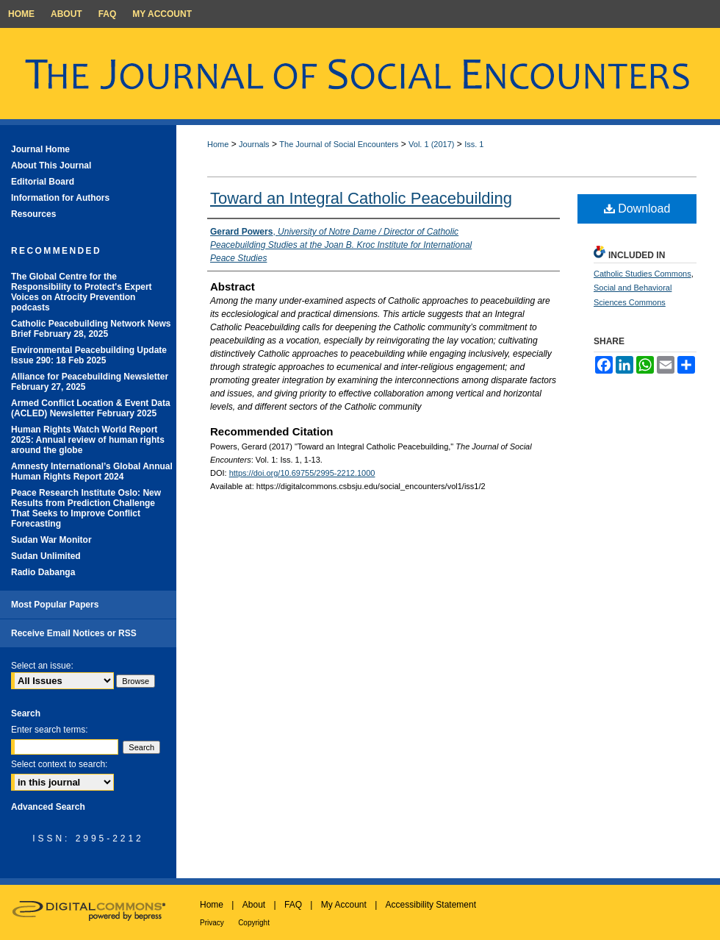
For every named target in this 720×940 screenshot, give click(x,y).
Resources (33, 214)
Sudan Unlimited (46, 556)
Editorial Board (42, 182)
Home (217, 144)
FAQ (293, 905)
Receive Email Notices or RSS (74, 633)
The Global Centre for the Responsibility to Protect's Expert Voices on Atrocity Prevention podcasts (81, 292)
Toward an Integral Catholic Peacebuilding (361, 198)
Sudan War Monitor (51, 540)
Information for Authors (60, 198)
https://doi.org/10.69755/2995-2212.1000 (302, 473)
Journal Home (40, 149)
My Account (344, 905)
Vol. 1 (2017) (431, 144)
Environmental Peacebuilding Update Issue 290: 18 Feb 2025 (89, 355)
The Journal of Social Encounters (338, 144)
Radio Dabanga (43, 572)
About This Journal (51, 165)
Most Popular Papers (54, 604)
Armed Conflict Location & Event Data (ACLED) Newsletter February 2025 (90, 408)
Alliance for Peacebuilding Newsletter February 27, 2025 (89, 381)
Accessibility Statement (431, 905)
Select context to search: (59, 764)
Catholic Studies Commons (642, 273)
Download (637, 208)
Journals (254, 144)
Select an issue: (42, 666)
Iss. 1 (473, 144)
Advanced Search (48, 807)
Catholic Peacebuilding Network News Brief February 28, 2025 (90, 328)
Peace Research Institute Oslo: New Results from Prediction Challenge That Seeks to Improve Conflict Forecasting (86, 508)
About (253, 905)
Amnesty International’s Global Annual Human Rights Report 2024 (92, 471)
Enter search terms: (49, 729)
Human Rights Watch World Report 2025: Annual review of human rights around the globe (88, 439)
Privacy (212, 923)
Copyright (254, 923)
